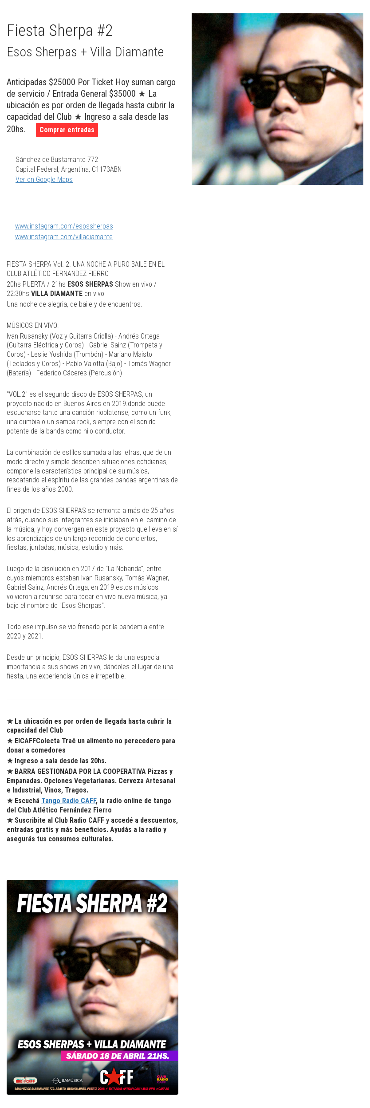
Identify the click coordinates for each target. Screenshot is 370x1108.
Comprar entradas (66, 130)
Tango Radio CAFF (68, 800)
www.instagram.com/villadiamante (64, 237)
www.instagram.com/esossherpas (64, 226)
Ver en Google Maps (44, 179)
